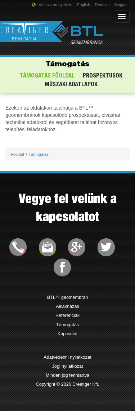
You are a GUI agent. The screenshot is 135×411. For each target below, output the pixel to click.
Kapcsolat (67, 333)
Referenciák (67, 315)
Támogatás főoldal (47, 76)
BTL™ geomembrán (67, 297)
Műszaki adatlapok (71, 85)
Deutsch (102, 5)
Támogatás (67, 324)
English (83, 5)
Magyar (121, 5)
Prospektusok (102, 76)
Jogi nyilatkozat (67, 366)
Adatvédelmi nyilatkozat (67, 357)
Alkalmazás (67, 306)
